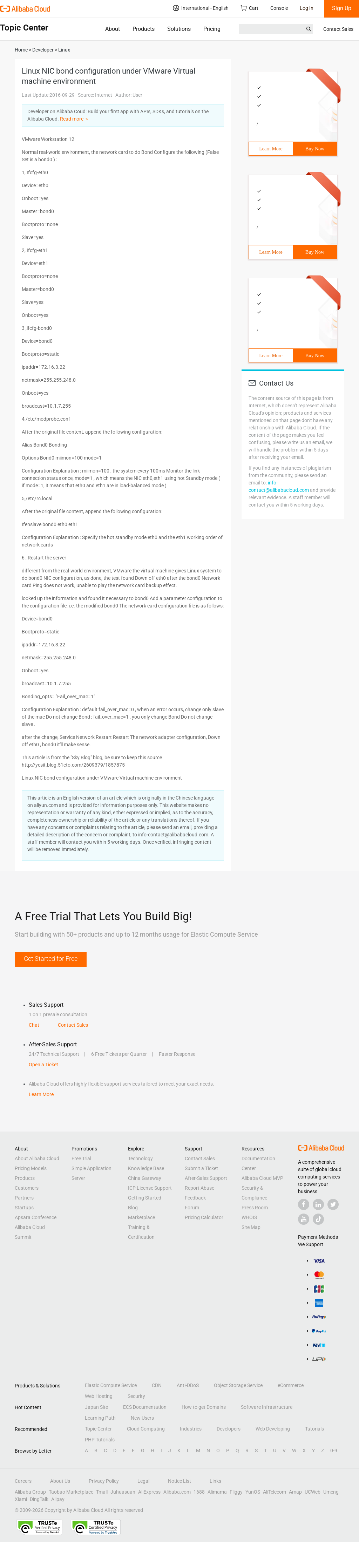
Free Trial (81, 1158)
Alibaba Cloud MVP (262, 1178)
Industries (191, 1429)
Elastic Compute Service (111, 1385)
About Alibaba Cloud (37, 1158)
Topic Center (98, 1429)
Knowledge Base (146, 1168)
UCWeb (312, 1492)
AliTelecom (274, 1492)
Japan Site (96, 1407)
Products (144, 29)
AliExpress (149, 1492)
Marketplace (141, 1217)
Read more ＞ (74, 119)
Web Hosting (99, 1396)
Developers (229, 1429)
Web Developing (273, 1429)
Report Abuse (199, 1188)
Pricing (212, 29)
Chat (34, 1025)
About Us (60, 1481)
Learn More (270, 148)
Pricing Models (31, 1168)
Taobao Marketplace (71, 1492)
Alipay (58, 1499)
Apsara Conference (35, 1217)
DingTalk (39, 1499)
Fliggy (236, 1492)
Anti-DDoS (188, 1385)
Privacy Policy (104, 1481)
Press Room (255, 1207)
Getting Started (144, 1198)
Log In (306, 8)
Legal (143, 1481)
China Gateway (144, 1178)
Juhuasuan (122, 1492)
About (112, 29)
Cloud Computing (146, 1429)
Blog (133, 1207)
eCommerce (291, 1385)
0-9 (333, 1450)
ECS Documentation (145, 1407)
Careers (23, 1481)
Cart (249, 8)
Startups (24, 1207)
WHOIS (249, 1217)
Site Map (251, 1227)
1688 (199, 1492)
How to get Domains (204, 1407)
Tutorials (314, 1429)
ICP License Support (150, 1188)
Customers (27, 1188)
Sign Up (341, 8)
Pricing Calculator (204, 1217)
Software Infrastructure (266, 1407)
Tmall (102, 1492)
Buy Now (314, 148)
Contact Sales (338, 29)
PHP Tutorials (100, 1439)
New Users (142, 1418)
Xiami (21, 1499)
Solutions (179, 29)
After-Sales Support (206, 1178)
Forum (192, 1207)
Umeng (331, 1492)
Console (279, 8)
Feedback (195, 1198)
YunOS (252, 1492)
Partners (24, 1198)
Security (136, 1396)
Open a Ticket (43, 1064)
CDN (157, 1385)
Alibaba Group (30, 1492)
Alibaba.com (177, 1492)
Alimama (217, 1492)
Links (215, 1481)
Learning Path (100, 1418)
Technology (140, 1158)
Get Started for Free (50, 958)
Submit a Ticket (201, 1168)
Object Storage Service (238, 1385)
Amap (295, 1492)
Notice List (179, 1481)
